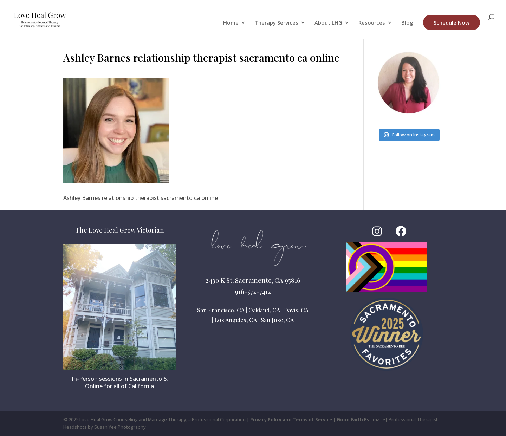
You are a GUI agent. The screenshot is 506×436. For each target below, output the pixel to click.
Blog (407, 23)
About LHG (328, 23)
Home (231, 23)
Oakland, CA (264, 310)
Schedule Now (451, 22)
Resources (371, 23)
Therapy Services (276, 23)
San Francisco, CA (221, 310)
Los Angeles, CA (235, 320)
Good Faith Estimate (361, 419)
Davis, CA (296, 310)
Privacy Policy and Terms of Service (291, 419)
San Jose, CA (277, 320)
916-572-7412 (253, 291)
